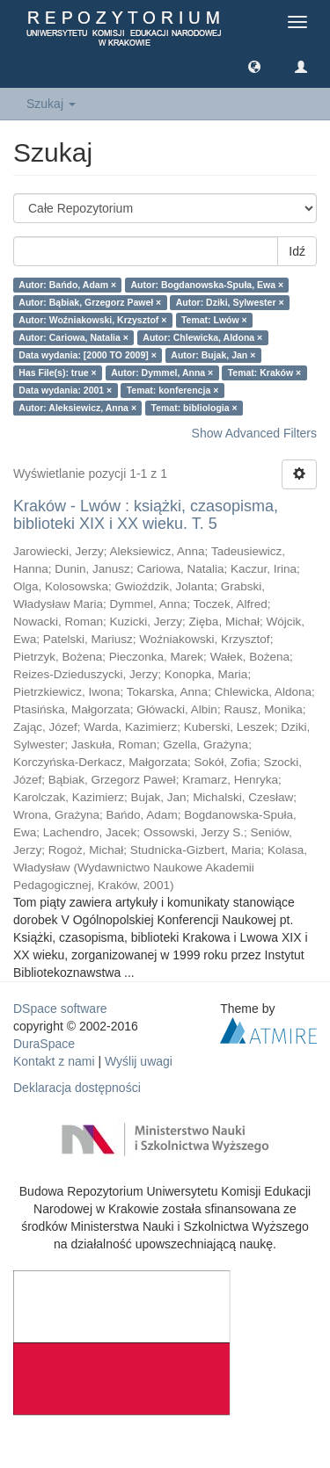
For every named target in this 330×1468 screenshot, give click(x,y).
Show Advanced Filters (254, 433)
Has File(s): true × (57, 372)
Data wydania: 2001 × (65, 390)
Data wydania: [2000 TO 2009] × (87, 355)
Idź (297, 251)
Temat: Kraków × (265, 372)
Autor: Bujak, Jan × (213, 355)
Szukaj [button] (51, 104)
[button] (254, 66)
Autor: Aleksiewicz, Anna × (77, 407)
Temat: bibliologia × (194, 407)
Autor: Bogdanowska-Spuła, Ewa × (207, 284)
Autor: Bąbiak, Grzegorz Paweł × (89, 302)
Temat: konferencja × (173, 390)
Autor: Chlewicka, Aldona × (202, 337)
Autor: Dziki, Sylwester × (230, 302)
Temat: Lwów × (214, 320)
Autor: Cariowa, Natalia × (73, 337)
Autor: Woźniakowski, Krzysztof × (92, 320)
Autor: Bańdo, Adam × (67, 284)
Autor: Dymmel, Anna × (162, 372)
